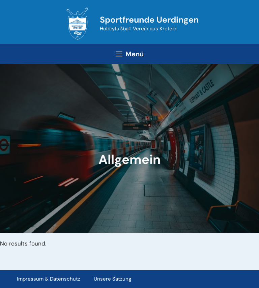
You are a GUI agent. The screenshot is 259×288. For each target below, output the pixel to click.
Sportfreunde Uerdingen (149, 19)
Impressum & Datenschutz (48, 279)
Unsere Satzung (112, 279)
